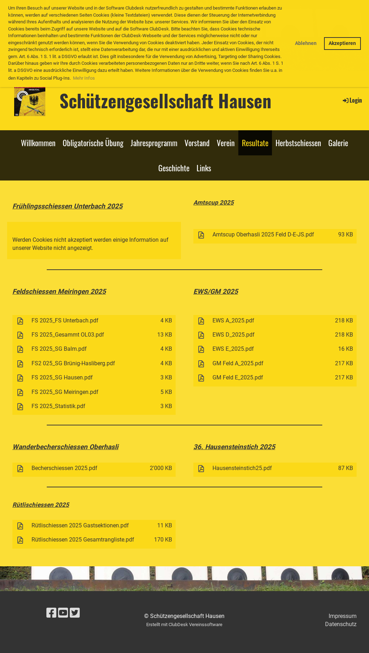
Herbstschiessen (298, 142)
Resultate (255, 142)
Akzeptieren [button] (342, 43)
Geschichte (173, 167)
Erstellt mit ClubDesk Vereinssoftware (184, 624)
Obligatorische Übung (93, 142)
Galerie (338, 142)
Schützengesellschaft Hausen (165, 100)
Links (204, 167)
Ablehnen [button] (306, 43)
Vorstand (197, 142)
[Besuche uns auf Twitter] (75, 613)
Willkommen (38, 142)
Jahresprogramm (154, 142)
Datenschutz (341, 624)
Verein (226, 142)
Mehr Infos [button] (84, 78)
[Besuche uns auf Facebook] (51, 613)
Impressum (343, 616)
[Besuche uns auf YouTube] (63, 613)
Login (352, 100)
